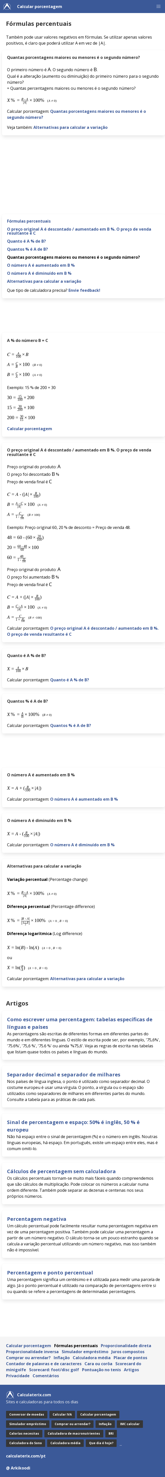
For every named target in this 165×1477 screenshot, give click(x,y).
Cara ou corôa (98, 1363)
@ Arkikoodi (18, 1468)
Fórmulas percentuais (29, 221)
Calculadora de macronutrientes (74, 1433)
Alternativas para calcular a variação (70, 127)
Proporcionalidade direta (126, 1345)
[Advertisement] (83, 176)
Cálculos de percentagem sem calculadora (61, 1171)
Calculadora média (92, 1357)
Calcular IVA (62, 1414)
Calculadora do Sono (25, 1443)
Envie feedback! (84, 290)
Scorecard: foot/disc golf (54, 1369)
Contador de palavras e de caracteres (43, 1363)
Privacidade (18, 1375)
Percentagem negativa (36, 1219)
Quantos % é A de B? (27, 249)
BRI (111, 1433)
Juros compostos (127, 1351)
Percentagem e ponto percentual (50, 1272)
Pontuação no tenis (101, 1369)
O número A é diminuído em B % (39, 273)
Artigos (131, 1369)
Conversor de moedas (26, 1414)
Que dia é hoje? (101, 1443)
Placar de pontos (130, 1357)
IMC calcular (130, 1424)
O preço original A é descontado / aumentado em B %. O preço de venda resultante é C (79, 231)
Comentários (46, 1375)
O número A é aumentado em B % (41, 265)
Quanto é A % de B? (26, 241)
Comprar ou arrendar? (28, 1357)
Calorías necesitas (24, 1433)
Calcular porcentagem (39, 6)
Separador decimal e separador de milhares (63, 1074)
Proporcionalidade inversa (32, 1351)
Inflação (62, 1357)
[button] (158, 6)
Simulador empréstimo (85, 1351)
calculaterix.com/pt (26, 1456)
